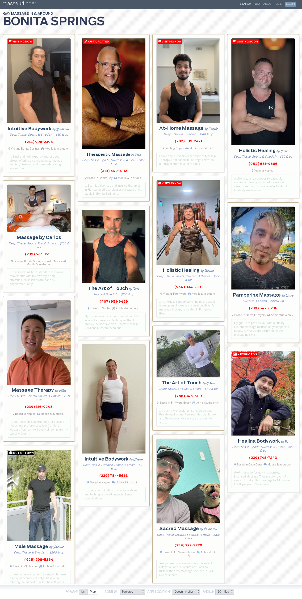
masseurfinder (19, 4)
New (257, 4)
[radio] (83, 592)
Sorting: (111, 592)
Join (279, 4)
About (268, 4)
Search (245, 4)
